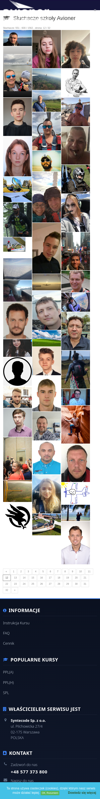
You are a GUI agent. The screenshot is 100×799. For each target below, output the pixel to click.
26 (41, 584)
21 (85, 577)
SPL (6, 692)
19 (67, 577)
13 (15, 577)
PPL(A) (8, 672)
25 (32, 584)
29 (67, 584)
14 (24, 577)
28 (59, 584)
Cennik (8, 643)
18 (59, 577)
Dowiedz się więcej (82, 792)
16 (41, 577)
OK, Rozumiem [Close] (50, 793)
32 (6, 590)
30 (76, 584)
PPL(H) (8, 682)
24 (24, 584)
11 (89, 571)
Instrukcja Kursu (16, 622)
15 (32, 577)
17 (50, 577)
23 (15, 584)
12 (6, 577)
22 (6, 584)
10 (80, 571)
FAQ (6, 633)
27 (50, 584)
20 (76, 577)
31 (85, 584)
